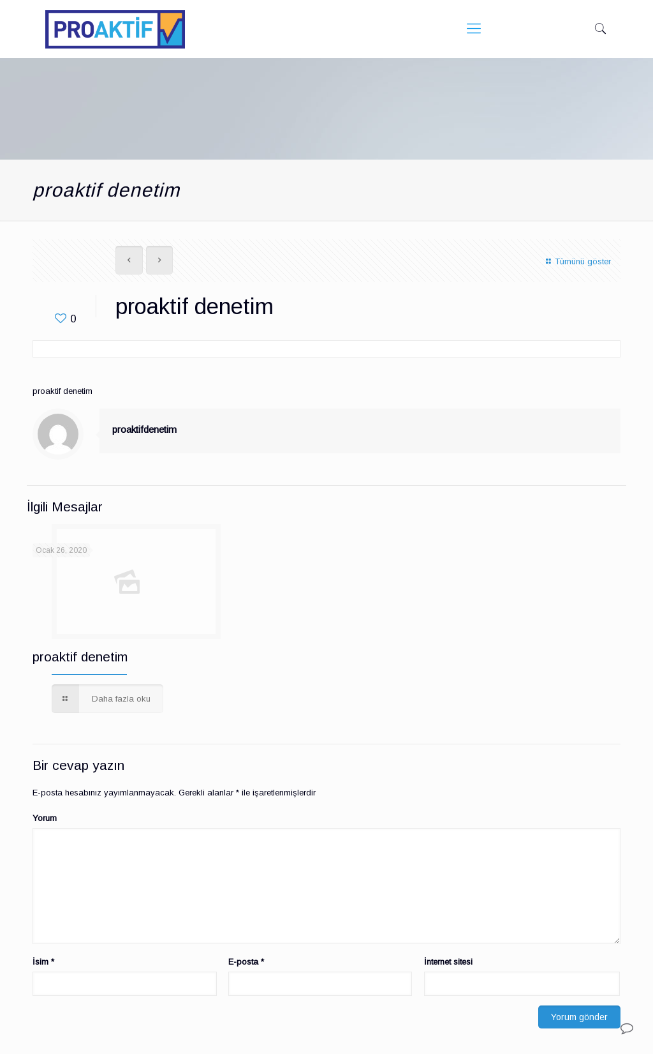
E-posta (246, 962)
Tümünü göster (576, 261)
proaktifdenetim (144, 429)
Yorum (45, 818)
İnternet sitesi (448, 962)
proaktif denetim (80, 656)
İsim (43, 962)
